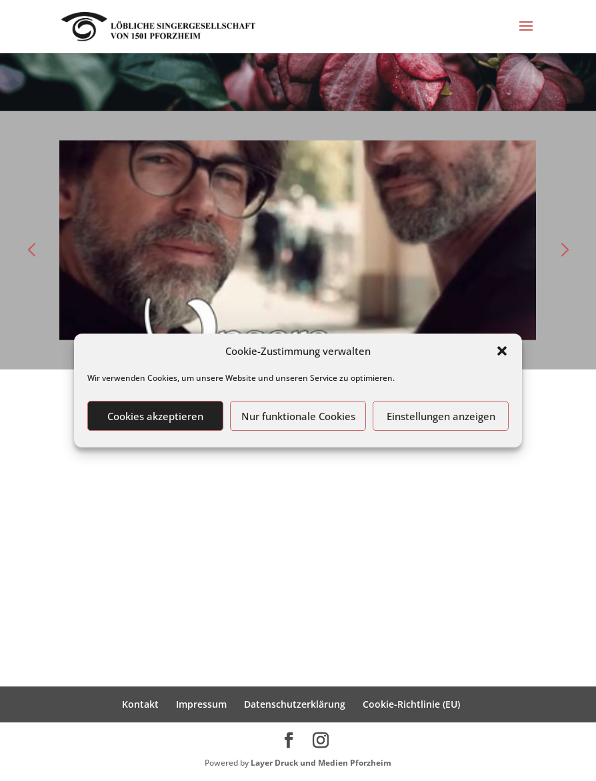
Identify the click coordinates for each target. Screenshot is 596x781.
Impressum (201, 704)
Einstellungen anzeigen (441, 416)
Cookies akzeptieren (155, 416)
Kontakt (140, 704)
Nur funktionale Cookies (298, 416)
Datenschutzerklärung (294, 704)
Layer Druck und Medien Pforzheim (321, 762)
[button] (502, 351)
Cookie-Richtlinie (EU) (411, 704)
